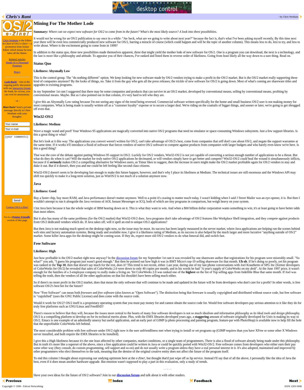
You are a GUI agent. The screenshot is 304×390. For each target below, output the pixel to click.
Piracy (17, 71)
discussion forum (127, 258)
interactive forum (21, 88)
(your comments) (17, 171)
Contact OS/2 (17, 219)
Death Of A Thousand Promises (17, 64)
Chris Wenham (10, 40)
